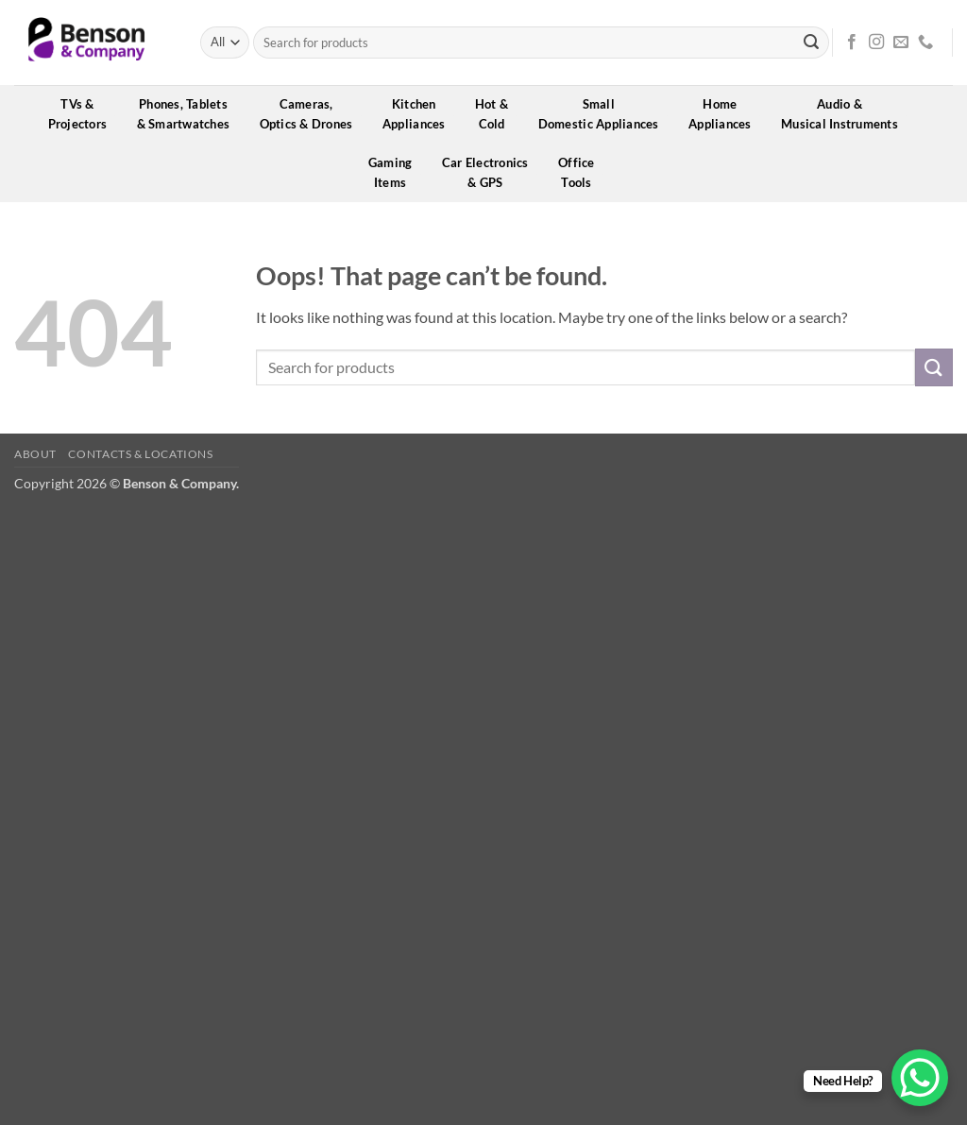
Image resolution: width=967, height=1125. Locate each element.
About (35, 454)
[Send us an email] (900, 42)
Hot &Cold (498, 113)
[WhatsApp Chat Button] (919, 1077)
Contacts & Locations (140, 454)
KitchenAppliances (420, 113)
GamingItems (396, 172)
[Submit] (811, 42)
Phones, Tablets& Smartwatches (190, 113)
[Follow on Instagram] (876, 42)
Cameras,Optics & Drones (312, 113)
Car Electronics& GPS (491, 172)
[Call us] (925, 42)
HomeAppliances (726, 113)
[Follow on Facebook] (851, 42)
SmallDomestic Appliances (604, 113)
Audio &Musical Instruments (845, 113)
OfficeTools (582, 172)
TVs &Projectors (84, 113)
